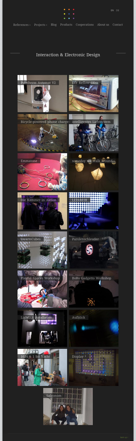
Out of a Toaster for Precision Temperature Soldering (94, 106)
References (22, 25)
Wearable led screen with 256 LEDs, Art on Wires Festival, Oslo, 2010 (94, 302)
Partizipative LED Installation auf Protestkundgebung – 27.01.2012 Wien (94, 263)
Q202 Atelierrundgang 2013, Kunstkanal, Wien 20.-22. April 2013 (42, 224)
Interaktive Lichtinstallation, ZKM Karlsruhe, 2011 (94, 341)
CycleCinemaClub (93, 144)
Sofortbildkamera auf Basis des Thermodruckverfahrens (42, 106)
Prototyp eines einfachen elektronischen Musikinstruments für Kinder (42, 184)
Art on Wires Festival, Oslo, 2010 (42, 300)
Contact (118, 24)
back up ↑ (124, 437)
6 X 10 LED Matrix (68, 417)
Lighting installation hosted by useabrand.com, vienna (42, 341)
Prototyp (42, 144)
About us (103, 24)
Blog (54, 24)
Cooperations (85, 24)
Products (66, 24)
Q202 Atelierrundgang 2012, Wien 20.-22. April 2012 (42, 263)
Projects (40, 25)
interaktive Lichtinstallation (94, 183)
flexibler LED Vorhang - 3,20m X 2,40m (93, 222)
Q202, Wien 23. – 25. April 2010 (42, 378)
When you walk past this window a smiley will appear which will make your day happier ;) (93, 382)
